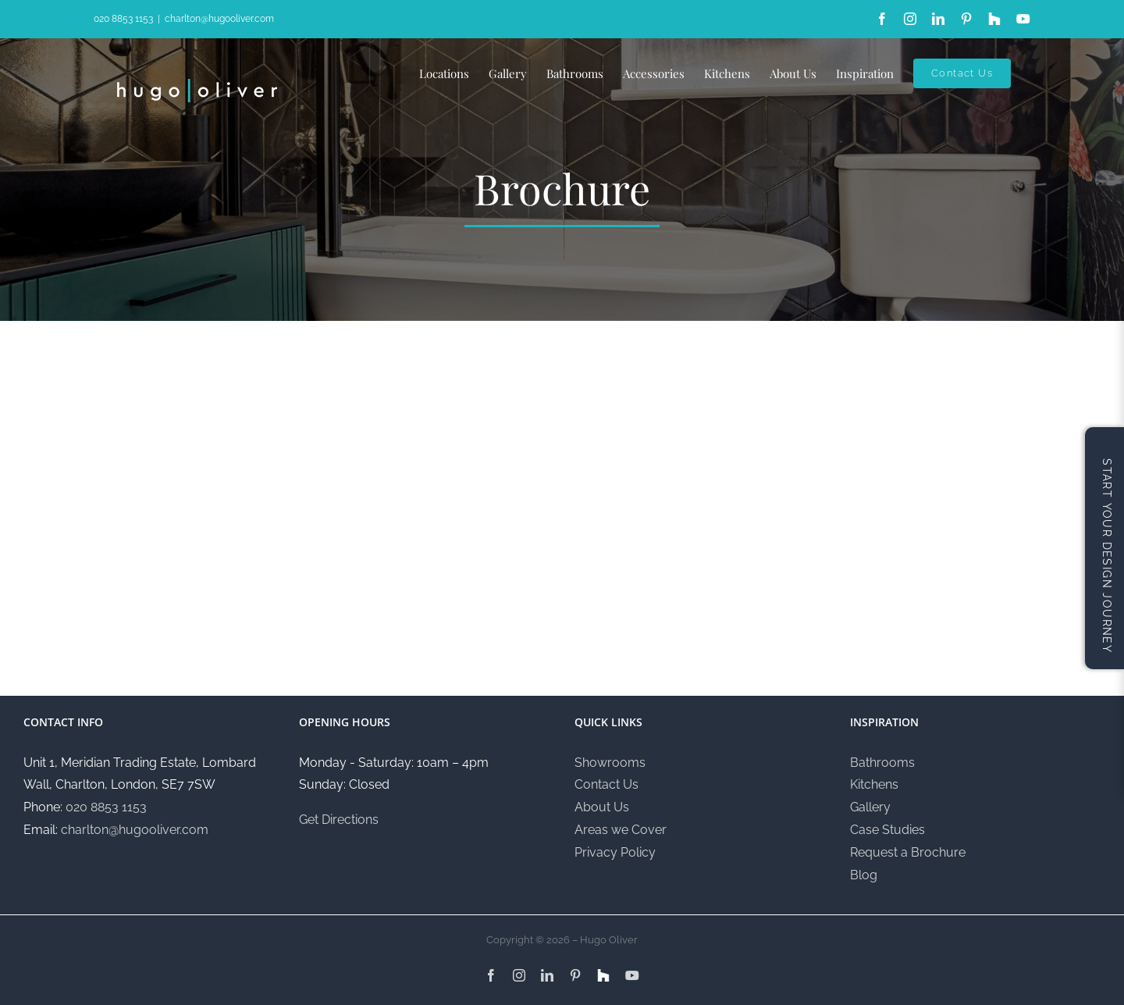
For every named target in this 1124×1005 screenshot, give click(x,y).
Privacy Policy (615, 852)
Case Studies (887, 829)
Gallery (870, 807)
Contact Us (606, 784)
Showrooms (610, 762)
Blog (863, 875)
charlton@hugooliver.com (219, 18)
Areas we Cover (620, 829)
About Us (601, 807)
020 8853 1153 (123, 18)
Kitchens (874, 784)
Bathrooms (882, 762)
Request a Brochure (908, 852)
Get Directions (339, 819)
